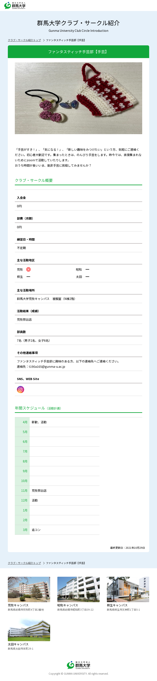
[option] (78, 98)
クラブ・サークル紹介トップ (24, 40)
